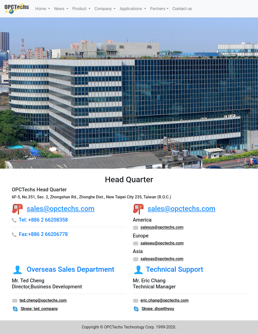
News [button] (59, 8)
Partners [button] (158, 8)
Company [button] (103, 8)
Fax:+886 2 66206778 (43, 234)
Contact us (182, 8)
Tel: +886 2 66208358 (43, 220)
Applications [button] (131, 8)
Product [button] (79, 8)
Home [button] (41, 8)
